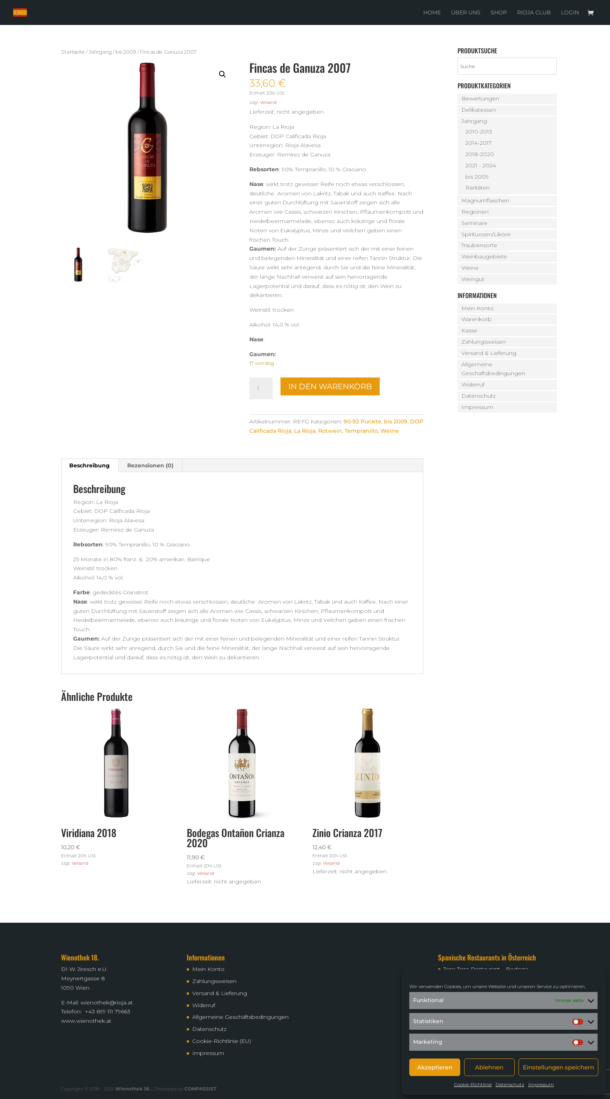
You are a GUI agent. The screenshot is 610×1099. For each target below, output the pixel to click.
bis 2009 (126, 52)
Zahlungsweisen (483, 341)
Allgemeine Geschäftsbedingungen (240, 1016)
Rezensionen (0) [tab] (150, 465)
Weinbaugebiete (484, 256)
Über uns (465, 13)
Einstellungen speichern (558, 1067)
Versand (268, 102)
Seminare (474, 222)
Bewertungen (480, 98)
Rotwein (330, 430)
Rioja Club (534, 13)
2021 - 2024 (480, 165)
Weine (389, 430)
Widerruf (472, 384)
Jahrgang (100, 52)
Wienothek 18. (132, 1089)
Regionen (475, 211)
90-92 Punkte (362, 421)
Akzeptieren (434, 1067)
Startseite (73, 52)
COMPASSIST (200, 1089)
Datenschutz (510, 1084)
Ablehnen (489, 1067)
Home (432, 13)
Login (570, 13)
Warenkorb (476, 319)
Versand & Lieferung (488, 352)
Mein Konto (477, 308)
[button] (223, 74)
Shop (499, 13)
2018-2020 (479, 154)
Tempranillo (361, 430)
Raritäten (477, 187)
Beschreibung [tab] (89, 465)
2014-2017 (478, 142)
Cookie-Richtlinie (473, 1084)
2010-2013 (478, 131)
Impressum (541, 1084)
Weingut (472, 279)
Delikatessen (478, 109)
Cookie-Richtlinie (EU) (221, 1041)
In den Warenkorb (330, 386)
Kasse (469, 330)
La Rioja (305, 430)
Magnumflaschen (485, 200)
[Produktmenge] (261, 388)
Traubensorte (479, 245)
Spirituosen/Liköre (486, 234)
